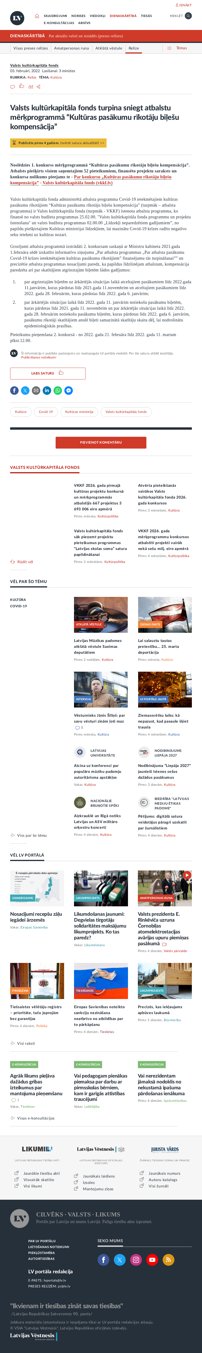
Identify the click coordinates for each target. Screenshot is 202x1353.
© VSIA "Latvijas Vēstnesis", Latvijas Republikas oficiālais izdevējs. (68, 1328)
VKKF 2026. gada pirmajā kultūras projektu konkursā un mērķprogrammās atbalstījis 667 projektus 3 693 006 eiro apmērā (99, 497)
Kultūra (56, 77)
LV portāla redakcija (50, 1271)
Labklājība (92, 1106)
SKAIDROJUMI (55, 16)
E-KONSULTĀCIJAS (59, 23)
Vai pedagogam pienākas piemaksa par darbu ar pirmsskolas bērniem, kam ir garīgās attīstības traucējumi (100, 1088)
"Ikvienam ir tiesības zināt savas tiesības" (66, 1306)
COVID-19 (18, 606)
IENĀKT (185, 5)
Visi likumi (33, 1186)
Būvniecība (172, 1020)
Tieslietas (107, 1032)
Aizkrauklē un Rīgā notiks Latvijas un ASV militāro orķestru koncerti (97, 822)
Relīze (32, 77)
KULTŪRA (18, 600)
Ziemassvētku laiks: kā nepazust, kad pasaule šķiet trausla (163, 721)
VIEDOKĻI (98, 16)
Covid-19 (46, 412)
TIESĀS (146, 16)
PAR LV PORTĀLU (42, 1241)
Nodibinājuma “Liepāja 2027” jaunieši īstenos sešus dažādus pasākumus (164, 771)
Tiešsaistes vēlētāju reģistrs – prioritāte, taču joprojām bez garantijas (36, 1013)
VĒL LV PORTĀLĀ (27, 855)
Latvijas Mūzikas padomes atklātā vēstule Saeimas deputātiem (98, 646)
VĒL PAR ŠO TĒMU (28, 582)
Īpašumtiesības (175, 1101)
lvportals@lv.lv (55, 1280)
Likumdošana (94, 945)
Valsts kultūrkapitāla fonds (34, 65)
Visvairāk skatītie (39, 1180)
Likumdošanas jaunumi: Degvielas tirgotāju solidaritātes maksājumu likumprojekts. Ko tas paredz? (100, 926)
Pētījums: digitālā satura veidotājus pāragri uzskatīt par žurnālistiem (162, 822)
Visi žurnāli (159, 1186)
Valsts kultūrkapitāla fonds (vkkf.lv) (77, 182)
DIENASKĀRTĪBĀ (123, 16)
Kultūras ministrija (79, 412)
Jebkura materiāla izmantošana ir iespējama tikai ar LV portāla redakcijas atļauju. (82, 1322)
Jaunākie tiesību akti (42, 1173)
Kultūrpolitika (108, 516)
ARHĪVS (84, 23)
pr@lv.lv (64, 1286)
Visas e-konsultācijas (36, 1118)
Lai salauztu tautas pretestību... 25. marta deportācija (158, 646)
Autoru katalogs (163, 1180)
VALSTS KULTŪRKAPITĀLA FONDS (44, 468)
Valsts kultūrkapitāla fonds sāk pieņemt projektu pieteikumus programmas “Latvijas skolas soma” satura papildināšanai (100, 543)
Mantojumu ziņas (98, 1189)
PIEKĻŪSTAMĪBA (41, 1253)
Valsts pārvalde (175, 951)
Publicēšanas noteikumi (38, 357)
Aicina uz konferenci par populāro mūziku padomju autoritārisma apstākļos (97, 771)
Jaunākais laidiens (99, 1176)
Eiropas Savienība (34, 927)
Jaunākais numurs (165, 1173)
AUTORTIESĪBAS (41, 1259)
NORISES (78, 16)
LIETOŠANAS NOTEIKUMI (48, 1247)
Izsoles (89, 1183)
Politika (42, 1026)
